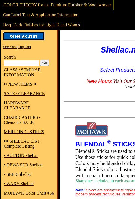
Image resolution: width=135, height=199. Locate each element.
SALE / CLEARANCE (24, 93)
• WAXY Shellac (19, 183)
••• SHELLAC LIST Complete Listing (22, 143)
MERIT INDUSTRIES (24, 131)
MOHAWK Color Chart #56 (29, 193)
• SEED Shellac (18, 174)
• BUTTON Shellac (21, 155)
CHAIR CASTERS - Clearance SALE (22, 120)
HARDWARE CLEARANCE (17, 105)
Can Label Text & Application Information (40, 14)
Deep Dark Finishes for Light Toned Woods (41, 24)
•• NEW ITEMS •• (20, 84)
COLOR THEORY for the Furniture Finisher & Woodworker (57, 4)
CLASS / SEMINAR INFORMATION (22, 72)
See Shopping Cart (17, 47)
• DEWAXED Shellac (23, 165)
